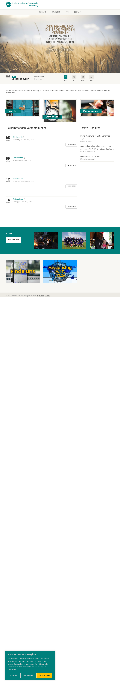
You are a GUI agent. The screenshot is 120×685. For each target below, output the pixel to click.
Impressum (40, 248)
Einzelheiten (71, 138)
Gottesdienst (18, 146)
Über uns (42, 12)
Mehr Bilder (13, 192)
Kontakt (77, 12)
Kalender (56, 12)
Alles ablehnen (28, 675)
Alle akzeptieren (44, 675)
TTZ (67, 12)
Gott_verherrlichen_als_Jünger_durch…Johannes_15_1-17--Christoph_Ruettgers (97, 147)
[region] (30, 665)
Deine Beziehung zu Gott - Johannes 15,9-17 (95, 137)
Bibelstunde (39, 76)
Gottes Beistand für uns (90, 156)
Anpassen (13, 675)
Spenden (47, 248)
